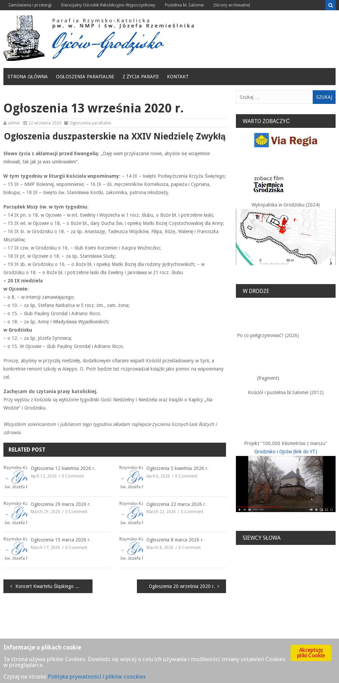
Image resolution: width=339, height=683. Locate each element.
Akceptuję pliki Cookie (311, 653)
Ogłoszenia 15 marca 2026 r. (61, 540)
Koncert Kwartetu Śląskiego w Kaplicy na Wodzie (54, 586)
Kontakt (178, 76)
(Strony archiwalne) (231, 5)
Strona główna (28, 76)
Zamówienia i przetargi (30, 5)
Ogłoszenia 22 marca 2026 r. (176, 504)
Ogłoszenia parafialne (85, 76)
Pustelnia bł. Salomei (184, 5)
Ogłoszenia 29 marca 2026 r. (61, 504)
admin (14, 123)
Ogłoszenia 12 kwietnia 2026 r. (63, 468)
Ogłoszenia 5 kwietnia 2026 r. (177, 468)
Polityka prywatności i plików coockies (97, 676)
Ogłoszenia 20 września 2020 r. (182, 586)
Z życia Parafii (141, 76)
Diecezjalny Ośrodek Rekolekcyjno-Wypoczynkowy (108, 5)
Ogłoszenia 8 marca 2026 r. (175, 540)
